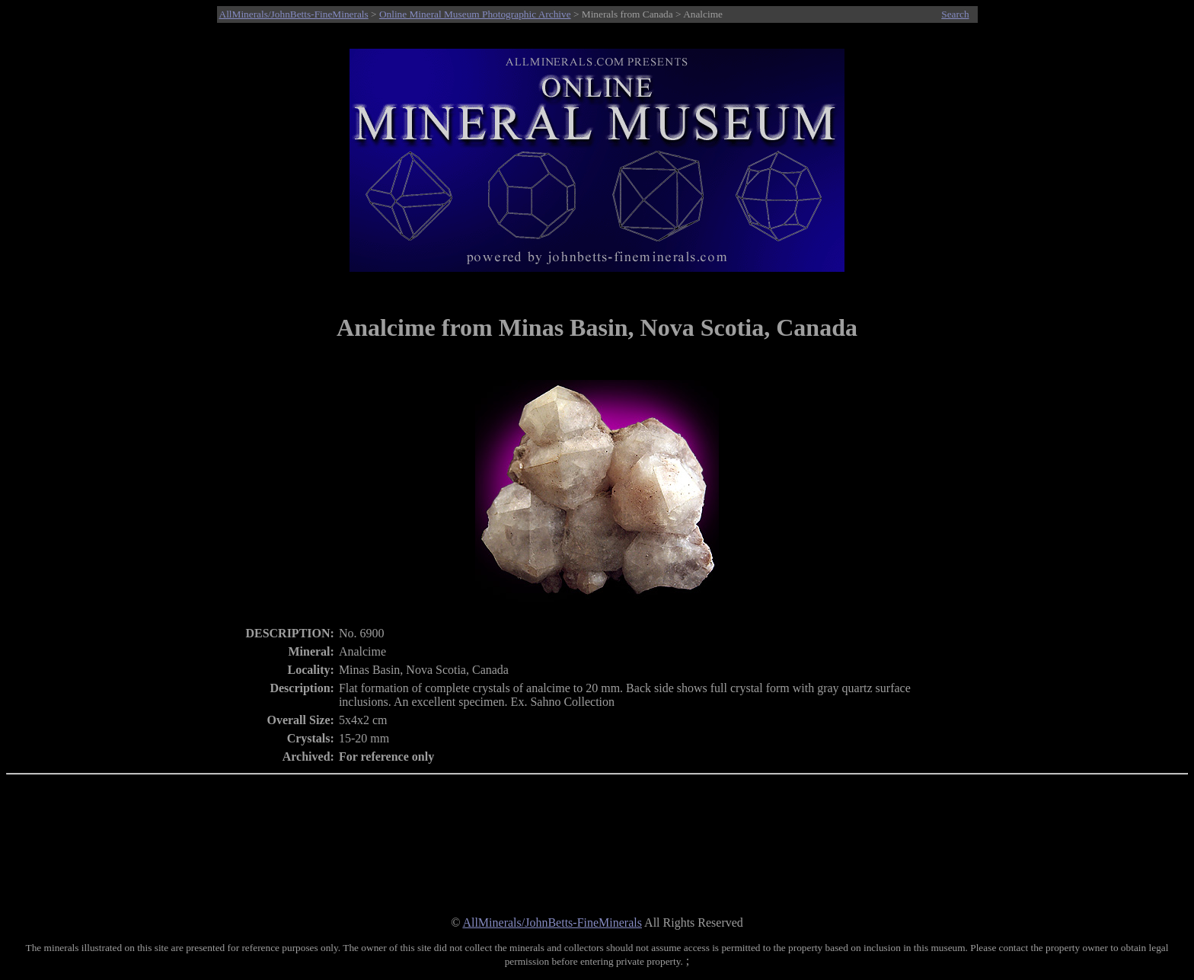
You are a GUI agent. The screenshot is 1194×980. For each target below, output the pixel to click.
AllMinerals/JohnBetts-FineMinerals (294, 14)
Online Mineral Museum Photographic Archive (475, 14)
